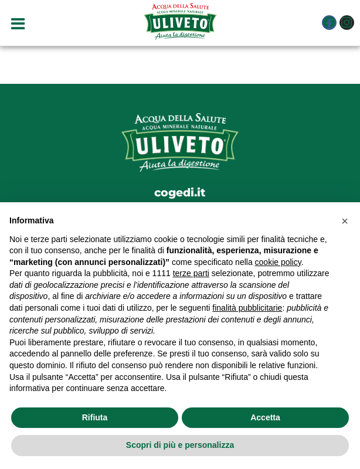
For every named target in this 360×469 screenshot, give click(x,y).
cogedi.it (180, 192)
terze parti (191, 273)
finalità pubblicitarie (247, 307)
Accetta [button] (265, 417)
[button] (344, 221)
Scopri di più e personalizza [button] (180, 445)
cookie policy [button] (278, 262)
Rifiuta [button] (95, 417)
